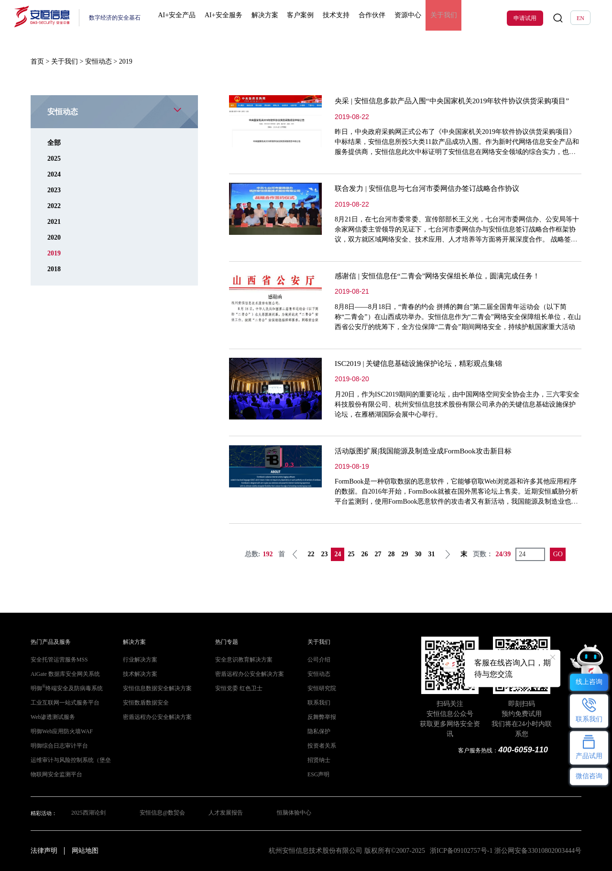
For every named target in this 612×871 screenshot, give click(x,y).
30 (418, 554)
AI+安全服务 (225, 18)
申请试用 (525, 18)
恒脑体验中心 (295, 813)
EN (580, 18)
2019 (54, 253)
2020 (54, 237)
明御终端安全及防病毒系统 (64, 688)
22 (310, 554)
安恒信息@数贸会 (161, 813)
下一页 (447, 554)
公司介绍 (317, 659)
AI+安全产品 (181, 18)
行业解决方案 (138, 659)
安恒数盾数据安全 (144, 703)
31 (431, 554)
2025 (54, 158)
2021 (54, 221)
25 (351, 554)
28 (391, 554)
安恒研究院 (320, 688)
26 (364, 554)
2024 (54, 174)
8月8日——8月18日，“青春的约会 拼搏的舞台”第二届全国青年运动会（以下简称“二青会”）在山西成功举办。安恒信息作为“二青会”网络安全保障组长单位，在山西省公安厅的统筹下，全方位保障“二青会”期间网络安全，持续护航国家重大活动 (458, 317)
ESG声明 (317, 774)
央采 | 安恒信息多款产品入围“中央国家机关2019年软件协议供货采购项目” (459, 101)
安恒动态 (98, 61)
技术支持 (330, 18)
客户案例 (297, 18)
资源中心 (396, 18)
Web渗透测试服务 (51, 717)
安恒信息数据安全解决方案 (154, 688)
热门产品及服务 (49, 642)
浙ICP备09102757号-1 (461, 850)
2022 (54, 205)
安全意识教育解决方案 (241, 659)
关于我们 (429, 18)
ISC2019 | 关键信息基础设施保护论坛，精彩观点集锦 (424, 363)
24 (337, 554)
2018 (54, 269)
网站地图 (85, 850)
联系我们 (317, 703)
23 (324, 554)
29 (404, 554)
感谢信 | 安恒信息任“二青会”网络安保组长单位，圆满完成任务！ (444, 276)
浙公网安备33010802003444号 (537, 850)
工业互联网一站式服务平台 (62, 703)
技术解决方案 (138, 674)
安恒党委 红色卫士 (237, 688)
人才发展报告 (225, 813)
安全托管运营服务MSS (57, 659)
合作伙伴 (363, 18)
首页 (37, 61)
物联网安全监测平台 (54, 774)
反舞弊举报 (320, 717)
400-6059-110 (524, 750)
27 (377, 554)
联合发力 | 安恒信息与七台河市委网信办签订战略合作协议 (433, 188)
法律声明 (44, 850)
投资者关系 (320, 746)
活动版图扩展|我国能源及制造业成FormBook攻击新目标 (429, 451)
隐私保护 (317, 731)
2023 (54, 190)
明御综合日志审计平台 (57, 746)
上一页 (295, 554)
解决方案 (264, 18)
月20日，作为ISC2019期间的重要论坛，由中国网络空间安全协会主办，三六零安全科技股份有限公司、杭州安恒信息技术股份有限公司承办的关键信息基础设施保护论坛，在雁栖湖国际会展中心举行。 (457, 404)
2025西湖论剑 (86, 813)
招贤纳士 (317, 760)
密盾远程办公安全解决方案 (154, 717)
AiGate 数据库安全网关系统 (62, 674)
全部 (54, 142)
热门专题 (225, 642)
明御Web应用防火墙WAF (59, 731)
